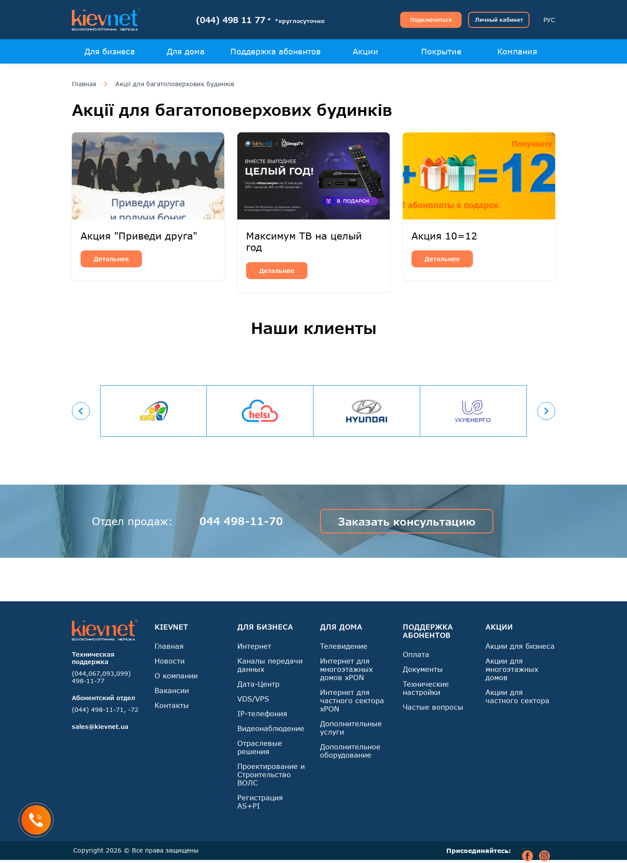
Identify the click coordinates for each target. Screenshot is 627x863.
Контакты (172, 705)
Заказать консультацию (406, 521)
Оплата (416, 654)
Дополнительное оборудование (350, 750)
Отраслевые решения (259, 747)
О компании (176, 675)
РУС (549, 20)
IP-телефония (262, 713)
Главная (84, 84)
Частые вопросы (433, 707)
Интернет (254, 646)
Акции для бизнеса (520, 646)
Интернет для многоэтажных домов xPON (346, 669)
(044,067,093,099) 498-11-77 (101, 677)
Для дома (186, 51)
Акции (365, 51)
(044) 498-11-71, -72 (105, 709)
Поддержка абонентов (275, 51)
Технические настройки (426, 688)
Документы (423, 669)
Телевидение (343, 646)
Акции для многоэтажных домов (511, 669)
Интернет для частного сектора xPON (352, 700)
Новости (170, 661)
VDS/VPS (253, 698)
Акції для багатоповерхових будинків (174, 84)
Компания (517, 51)
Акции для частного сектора (517, 696)
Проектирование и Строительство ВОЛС (271, 774)
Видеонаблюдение (270, 728)
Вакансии (172, 690)
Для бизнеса (109, 51)
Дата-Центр (258, 684)
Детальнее (111, 259)
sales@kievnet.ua (100, 726)
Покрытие (441, 51)
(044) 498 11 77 (230, 20)
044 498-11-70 (241, 521)
